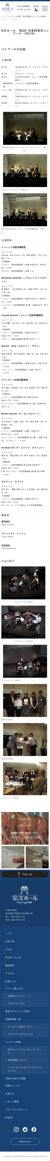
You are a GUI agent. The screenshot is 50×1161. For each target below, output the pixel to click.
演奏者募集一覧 (13, 1019)
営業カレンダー (13, 1085)
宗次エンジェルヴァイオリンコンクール (24, 1051)
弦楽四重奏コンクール (17, 1060)
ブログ (8, 949)
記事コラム (11, 981)
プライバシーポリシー (16, 1109)
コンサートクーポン (16, 1003)
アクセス (9, 973)
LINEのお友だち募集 (15, 1078)
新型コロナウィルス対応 (17, 1011)
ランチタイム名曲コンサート (20, 1027)
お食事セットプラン (16, 996)
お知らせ (9, 1093)
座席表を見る (25, 1142)
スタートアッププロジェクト (20, 1034)
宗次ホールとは (13, 957)
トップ (8, 933)
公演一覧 (9, 941)
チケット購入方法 (14, 988)
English (9, 1117)
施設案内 (9, 965)
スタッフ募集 (12, 1101)
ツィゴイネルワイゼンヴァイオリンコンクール (24, 1069)
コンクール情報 (13, 1042)
